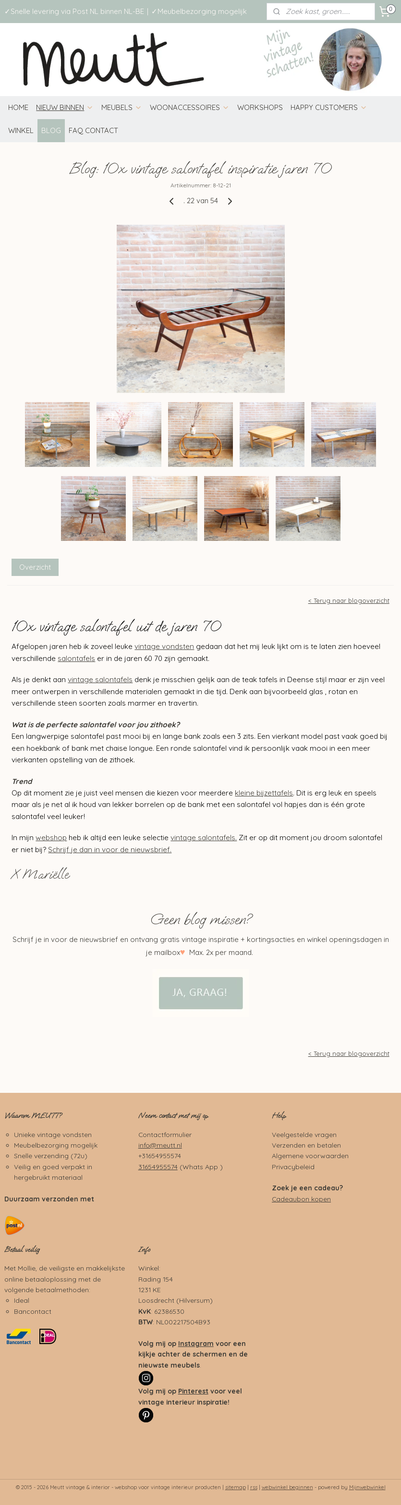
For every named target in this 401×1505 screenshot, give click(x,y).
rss (253, 1487)
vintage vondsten (164, 646)
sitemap (235, 1487)
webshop (51, 837)
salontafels (76, 657)
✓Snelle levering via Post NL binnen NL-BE (74, 11)
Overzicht (35, 567)
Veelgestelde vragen (304, 1134)
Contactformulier (165, 1134)
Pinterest (193, 1391)
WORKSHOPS (260, 107)
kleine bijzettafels (264, 792)
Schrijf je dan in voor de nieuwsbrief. (109, 849)
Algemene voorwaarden (310, 1155)
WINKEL (21, 130)
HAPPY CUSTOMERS (329, 107)
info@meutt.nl (160, 1145)
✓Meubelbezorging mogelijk (199, 11)
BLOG (51, 130)
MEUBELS (121, 107)
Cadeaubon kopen (301, 1199)
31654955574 (158, 1166)
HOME (18, 107)
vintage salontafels (100, 679)
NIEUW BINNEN (65, 107)
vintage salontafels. (203, 837)
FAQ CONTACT (93, 130)
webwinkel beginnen (287, 1487)
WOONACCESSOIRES (190, 107)
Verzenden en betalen (306, 1145)
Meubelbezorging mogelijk (55, 1145)
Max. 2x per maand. (220, 952)
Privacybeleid (293, 1166)
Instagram (196, 1343)
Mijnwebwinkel (367, 1487)
